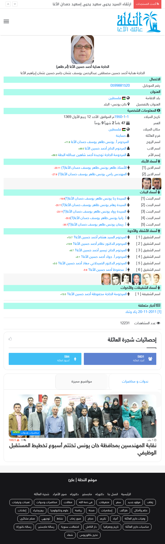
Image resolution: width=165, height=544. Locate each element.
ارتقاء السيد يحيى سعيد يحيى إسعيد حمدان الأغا (92, 4)
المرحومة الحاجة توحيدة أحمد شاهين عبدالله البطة (92, 155)
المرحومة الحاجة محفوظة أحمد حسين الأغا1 (97, 294)
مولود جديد (134, 502)
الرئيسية (126, 494)
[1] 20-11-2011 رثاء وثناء (143, 312)
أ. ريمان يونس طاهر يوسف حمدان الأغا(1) (97, 225)
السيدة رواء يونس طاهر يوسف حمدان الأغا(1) (94, 212)
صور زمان (75, 518)
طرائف (124, 510)
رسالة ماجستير (46, 527)
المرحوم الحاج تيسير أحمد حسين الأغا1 (101, 250)
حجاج (90, 518)
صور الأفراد (60, 494)
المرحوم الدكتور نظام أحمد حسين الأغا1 (100, 244)
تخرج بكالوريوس (89, 535)
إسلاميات (107, 510)
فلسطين (117, 98)
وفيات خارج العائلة (135, 518)
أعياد (115, 518)
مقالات (68, 502)
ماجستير (87, 494)
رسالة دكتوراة (23, 527)
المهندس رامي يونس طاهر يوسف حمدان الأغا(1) (92, 174)
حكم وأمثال (140, 510)
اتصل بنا (113, 494)
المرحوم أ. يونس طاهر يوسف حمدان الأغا (100, 142)
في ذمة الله (85, 502)
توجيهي (46, 518)
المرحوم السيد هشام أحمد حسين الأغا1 (100, 237)
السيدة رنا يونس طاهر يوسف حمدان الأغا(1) (95, 199)
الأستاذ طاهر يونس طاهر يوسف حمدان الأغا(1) (94, 168)
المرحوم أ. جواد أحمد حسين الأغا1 (104, 257)
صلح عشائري (27, 518)
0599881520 (120, 86)
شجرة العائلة (41, 494)
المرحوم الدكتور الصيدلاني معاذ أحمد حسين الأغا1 (92, 263)
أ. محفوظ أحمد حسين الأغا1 (107, 270)
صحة (91, 510)
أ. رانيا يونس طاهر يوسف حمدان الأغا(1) (98, 218)
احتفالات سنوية (70, 527)
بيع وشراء (38, 510)
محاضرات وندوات (46, 502)
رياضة (78, 510)
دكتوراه (99, 494)
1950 (118, 117)
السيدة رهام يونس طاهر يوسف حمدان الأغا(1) (94, 205)
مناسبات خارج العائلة (137, 527)
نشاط (60, 518)
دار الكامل (91, 527)
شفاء (70, 535)
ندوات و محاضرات (135, 382)
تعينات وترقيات (21, 502)
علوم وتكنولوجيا (59, 510)
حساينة (121, 136)
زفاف (150, 502)
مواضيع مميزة (82, 382)
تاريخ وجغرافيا (111, 527)
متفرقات (104, 502)
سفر (118, 502)
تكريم (103, 518)
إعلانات (22, 510)
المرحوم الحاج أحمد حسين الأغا (105, 149)
